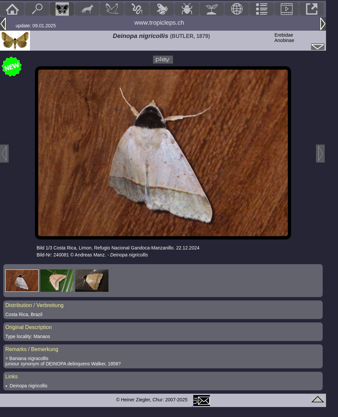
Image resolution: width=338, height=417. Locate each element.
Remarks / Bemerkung (31, 349)
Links (11, 376)
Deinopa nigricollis (29, 385)
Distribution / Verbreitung (34, 305)
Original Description (28, 327)
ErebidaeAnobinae (284, 37)
